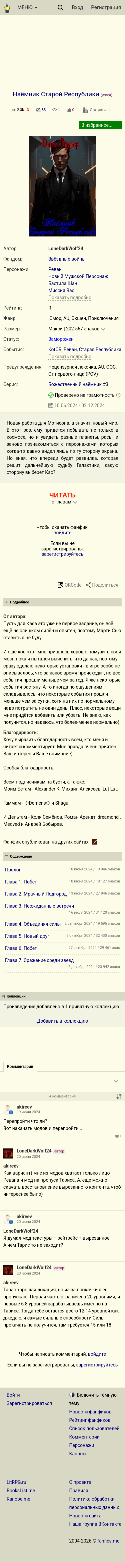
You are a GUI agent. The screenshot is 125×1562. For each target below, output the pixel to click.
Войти (13, 1395)
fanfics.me (108, 1541)
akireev (24, 1107)
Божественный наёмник (75, 384)
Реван (55, 269)
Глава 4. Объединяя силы (33, 924)
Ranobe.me (18, 1499)
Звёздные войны (67, 259)
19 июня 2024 (28, 1112)
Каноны (78, 1453)
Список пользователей (94, 1428)
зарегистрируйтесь (62, 554)
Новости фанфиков (90, 1411)
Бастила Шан (62, 283)
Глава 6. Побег (21, 948)
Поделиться (105, 585)
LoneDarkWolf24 (65, 248)
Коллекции (16, 996)
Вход (77, 7)
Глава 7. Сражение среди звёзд (39, 960)
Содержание (21, 856)
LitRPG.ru (16, 1482)
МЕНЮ (27, 7)
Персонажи (81, 1445)
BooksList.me (21, 1490)
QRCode (73, 585)
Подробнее (19, 602)
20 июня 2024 (28, 1156)
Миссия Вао (61, 290)
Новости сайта (85, 1515)
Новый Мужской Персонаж (78, 276)
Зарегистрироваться (29, 1403)
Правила (78, 1490)
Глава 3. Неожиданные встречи (39, 906)
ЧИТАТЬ (62, 495)
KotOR (54, 349)
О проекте (80, 1482)
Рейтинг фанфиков (90, 1420)
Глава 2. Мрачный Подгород (36, 894)
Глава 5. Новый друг (27, 936)
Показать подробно (69, 297)
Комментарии (84, 1437)
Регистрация (106, 7)
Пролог (13, 869)
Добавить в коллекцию (62, 1021)
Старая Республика (100, 349)
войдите (62, 532)
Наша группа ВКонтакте (95, 1524)
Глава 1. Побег (21, 881)
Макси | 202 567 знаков (73, 328)
